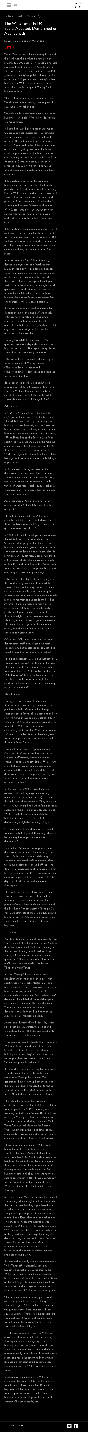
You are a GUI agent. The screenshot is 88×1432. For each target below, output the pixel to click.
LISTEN (9, 47)
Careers (11, 1425)
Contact (20, 1425)
